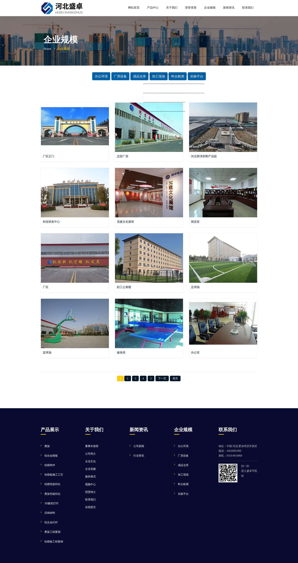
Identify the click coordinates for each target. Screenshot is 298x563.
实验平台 (196, 76)
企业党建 (90, 469)
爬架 (47, 446)
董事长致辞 (91, 446)
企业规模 (210, 7)
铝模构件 (49, 465)
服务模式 (90, 476)
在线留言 (90, 507)
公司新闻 (138, 446)
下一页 (162, 378)
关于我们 (172, 7)
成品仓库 (139, 76)
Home (47, 49)
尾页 (175, 378)
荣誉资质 (191, 7)
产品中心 (153, 7)
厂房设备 (120, 76)
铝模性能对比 (52, 484)
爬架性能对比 (52, 493)
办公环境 (101, 76)
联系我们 (248, 7)
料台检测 (177, 76)
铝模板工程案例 (53, 541)
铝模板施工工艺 (53, 474)
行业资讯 (138, 455)
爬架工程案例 (52, 531)
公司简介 (90, 453)
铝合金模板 (51, 455)
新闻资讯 (229, 7)
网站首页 (133, 7)
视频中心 (90, 484)
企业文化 (90, 461)
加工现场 (158, 76)
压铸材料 (49, 512)
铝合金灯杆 (51, 522)
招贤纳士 (90, 492)
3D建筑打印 (51, 503)
